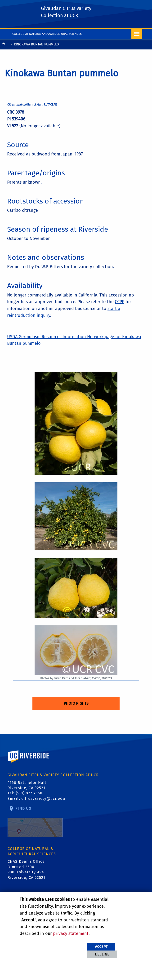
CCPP (119, 301)
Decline (102, 954)
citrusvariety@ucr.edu (43, 798)
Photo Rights (76, 703)
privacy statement (71, 933)
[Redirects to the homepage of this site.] (3, 45)
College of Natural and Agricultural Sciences (47, 33)
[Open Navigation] (136, 34)
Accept (101, 946)
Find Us (35, 821)
